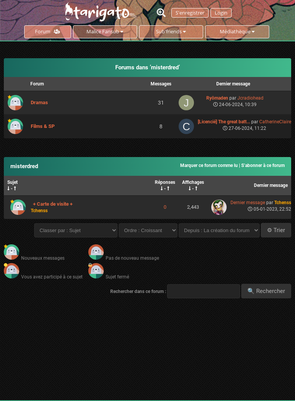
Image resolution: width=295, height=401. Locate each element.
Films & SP (43, 126)
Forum (47, 31)
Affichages (193, 182)
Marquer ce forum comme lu (209, 165)
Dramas (39, 102)
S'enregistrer (190, 12)
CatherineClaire (275, 121)
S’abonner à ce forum (263, 165)
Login (221, 12)
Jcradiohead (250, 98)
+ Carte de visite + (53, 204)
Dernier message (271, 185)
